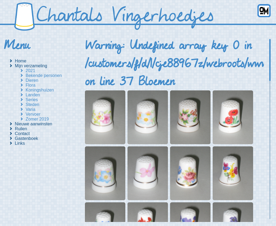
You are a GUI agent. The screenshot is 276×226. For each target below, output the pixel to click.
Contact (22, 133)
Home (20, 61)
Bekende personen (44, 75)
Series (32, 99)
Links (20, 143)
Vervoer (33, 114)
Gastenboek (26, 138)
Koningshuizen (40, 90)
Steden (32, 104)
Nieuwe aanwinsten (33, 124)
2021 (30, 70)
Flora (30, 85)
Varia (30, 109)
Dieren (32, 80)
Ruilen (21, 128)
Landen (33, 95)
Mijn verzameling (31, 65)
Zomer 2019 (37, 119)
